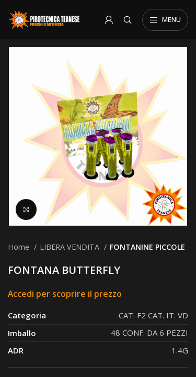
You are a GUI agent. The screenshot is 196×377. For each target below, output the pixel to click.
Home (19, 247)
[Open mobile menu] (165, 19)
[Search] (127, 19)
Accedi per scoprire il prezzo (65, 294)
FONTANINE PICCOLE (147, 247)
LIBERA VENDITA (70, 247)
